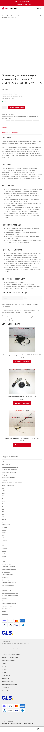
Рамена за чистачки (7, 606)
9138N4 (12, 120)
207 (3, 498)
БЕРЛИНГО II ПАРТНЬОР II (9, 569)
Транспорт (5, 690)
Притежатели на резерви (8, 601)
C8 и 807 (4, 556)
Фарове (4, 611)
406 (3, 514)
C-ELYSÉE (4, 527)
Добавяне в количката (17, 107)
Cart (34, 728)
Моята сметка (6, 675)
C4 (16, 15)
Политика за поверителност (10, 657)
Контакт (4, 672)
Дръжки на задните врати (9, 582)
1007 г (3, 493)
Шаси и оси (5, 614)
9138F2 (8, 120)
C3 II (3, 535)
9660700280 (29, 120)
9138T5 (17, 120)
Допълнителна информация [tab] (10, 132)
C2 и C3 (4, 532)
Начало (4, 15)
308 (3, 509)
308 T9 (3, 511)
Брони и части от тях (7, 574)
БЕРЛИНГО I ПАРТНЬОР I (8, 566)
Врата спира (5, 577)
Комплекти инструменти (8, 477)
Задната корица (6, 572)
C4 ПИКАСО (5, 548)
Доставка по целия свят (8, 660)
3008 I (3, 501)
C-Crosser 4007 (6, 524)
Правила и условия (7, 681)
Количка (4, 669)
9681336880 (36, 120)
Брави (12, 15)
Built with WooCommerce (26, 723)
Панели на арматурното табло (10, 595)
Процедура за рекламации (9, 684)
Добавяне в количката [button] (22, 361)
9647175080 (22, 120)
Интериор (4, 475)
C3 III (3, 537)
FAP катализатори (7, 461)
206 (3, 495)
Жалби (4, 663)
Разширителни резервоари (9, 603)
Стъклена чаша (6, 608)
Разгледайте (5, 687)
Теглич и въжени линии (8, 485)
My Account (7, 729)
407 (3, 517)
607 (3, 522)
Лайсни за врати (6, 590)
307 (3, 506)
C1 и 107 (4, 530)
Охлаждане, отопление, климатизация (12, 482)
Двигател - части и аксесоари (10, 467)
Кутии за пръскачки (7, 587)
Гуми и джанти (6, 464)
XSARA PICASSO (6, 564)
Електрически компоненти (9, 472)
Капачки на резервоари (8, 585)
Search (22, 729)
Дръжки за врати (6, 579)
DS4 (3, 559)
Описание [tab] (5, 127)
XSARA (4, 561)
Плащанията (5, 678)
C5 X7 (3, 553)
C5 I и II (4, 551)
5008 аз (4, 519)
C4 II (3, 545)
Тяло (8, 15)
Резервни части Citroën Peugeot (11, 654)
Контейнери (5, 480)
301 (3, 503)
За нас (4, 666)
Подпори (4, 598)
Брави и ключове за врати (22, 116)
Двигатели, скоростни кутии (9, 469)
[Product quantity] (4, 107)
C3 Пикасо (4, 540)
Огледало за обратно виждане (10, 593)
